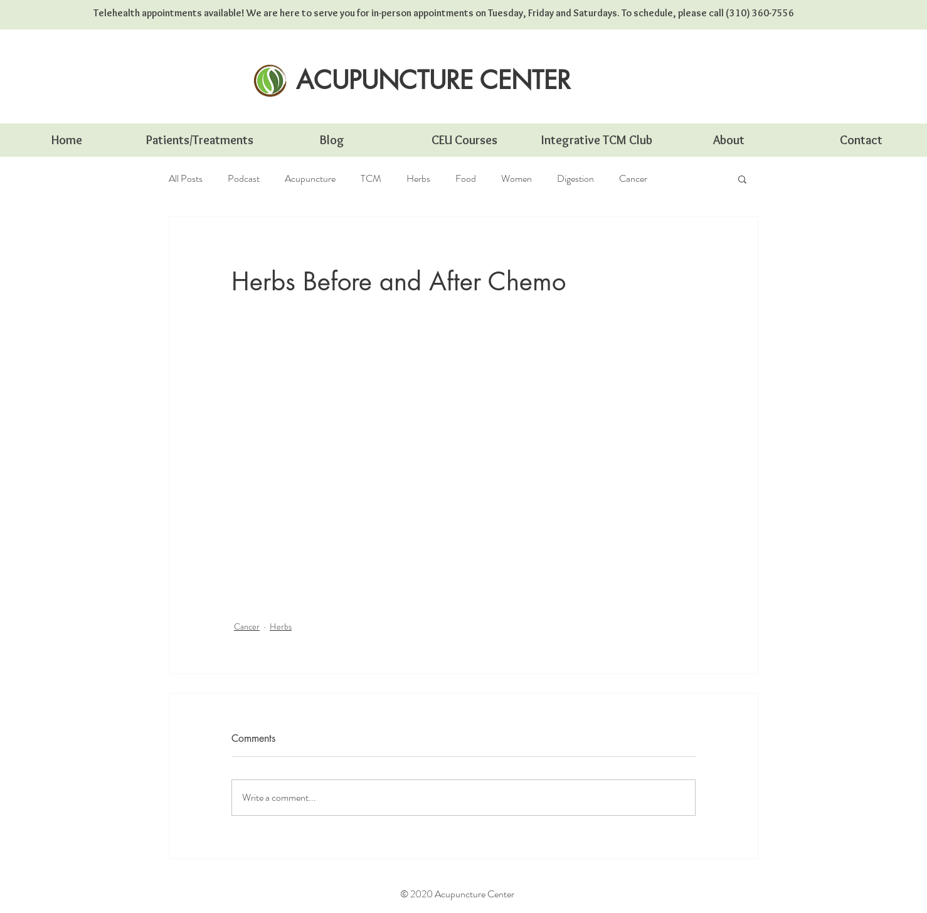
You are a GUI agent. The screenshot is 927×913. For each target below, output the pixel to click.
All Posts (186, 179)
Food (465, 179)
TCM (371, 179)
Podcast (244, 179)
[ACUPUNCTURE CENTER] (433, 80)
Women (516, 179)
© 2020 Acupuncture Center (457, 894)
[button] (742, 179)
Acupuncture (310, 179)
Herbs (418, 179)
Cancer (633, 179)
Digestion (575, 179)
